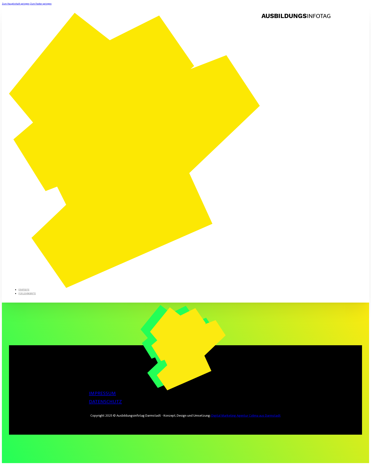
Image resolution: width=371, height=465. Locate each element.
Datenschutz (105, 401)
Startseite (23, 290)
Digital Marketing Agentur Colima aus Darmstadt (246, 416)
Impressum (102, 393)
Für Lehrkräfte (27, 293)
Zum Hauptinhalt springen (16, 4)
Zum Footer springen (41, 4)
